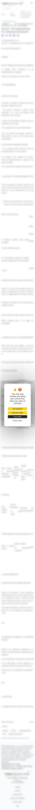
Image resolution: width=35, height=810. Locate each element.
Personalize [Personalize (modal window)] (17, 417)
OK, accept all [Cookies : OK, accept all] (17, 409)
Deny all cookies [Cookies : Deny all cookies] (17, 413)
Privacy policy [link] (17, 421)
